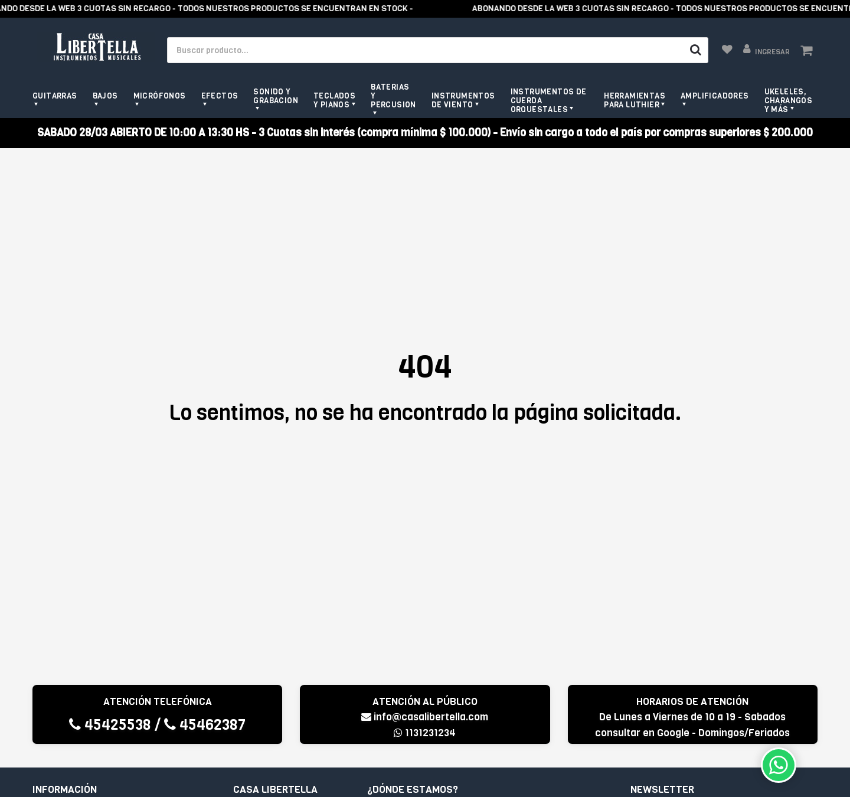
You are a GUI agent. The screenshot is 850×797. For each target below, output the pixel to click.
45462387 (205, 724)
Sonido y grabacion (275, 96)
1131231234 (425, 733)
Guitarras (54, 96)
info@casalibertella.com (424, 717)
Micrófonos (159, 96)
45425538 (110, 724)
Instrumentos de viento (463, 100)
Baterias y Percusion (393, 96)
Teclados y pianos (334, 100)
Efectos (219, 96)
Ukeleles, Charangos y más (788, 100)
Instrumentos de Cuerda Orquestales (549, 100)
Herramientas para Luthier (634, 100)
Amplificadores (715, 96)
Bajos (105, 96)
